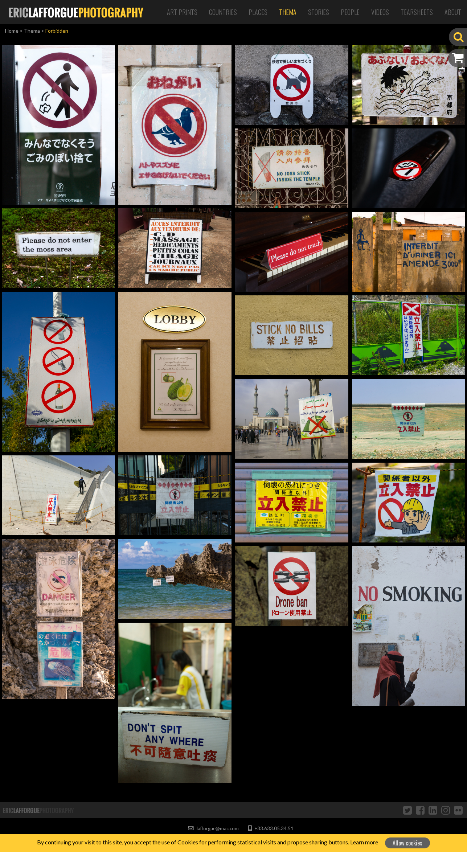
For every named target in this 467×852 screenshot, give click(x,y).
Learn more (364, 842)
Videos (380, 12)
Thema (287, 12)
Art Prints (182, 12)
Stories (318, 12)
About (453, 12)
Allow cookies (407, 843)
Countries (223, 12)
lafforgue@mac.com (213, 828)
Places (258, 12)
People (350, 12)
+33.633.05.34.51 (271, 828)
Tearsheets (417, 12)
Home (12, 31)
